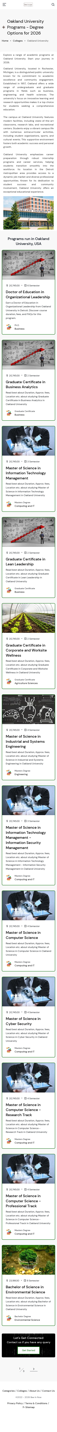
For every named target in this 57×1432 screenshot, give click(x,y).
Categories (8, 1390)
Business (19, 328)
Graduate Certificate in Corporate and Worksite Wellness (26, 650)
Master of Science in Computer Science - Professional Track (23, 1201)
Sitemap (28, 1407)
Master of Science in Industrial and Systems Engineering (25, 741)
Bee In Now (36, 1397)
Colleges (18, 40)
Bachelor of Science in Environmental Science (25, 1289)
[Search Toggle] (53, 5)
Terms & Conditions (36, 1403)
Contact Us (48, 1390)
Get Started (28, 1350)
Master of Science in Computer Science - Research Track (23, 1109)
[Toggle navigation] (4, 4)
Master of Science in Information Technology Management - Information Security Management (26, 837)
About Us (34, 1390)
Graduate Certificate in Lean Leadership (25, 562)
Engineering (21, 774)
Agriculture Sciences (26, 683)
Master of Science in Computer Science (23, 935)
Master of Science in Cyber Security (23, 1021)
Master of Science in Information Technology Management (26, 473)
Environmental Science (27, 1319)
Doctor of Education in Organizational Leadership (28, 294)
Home (5, 40)
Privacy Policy (15, 1403)
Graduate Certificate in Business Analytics (25, 384)
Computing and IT (25, 506)
